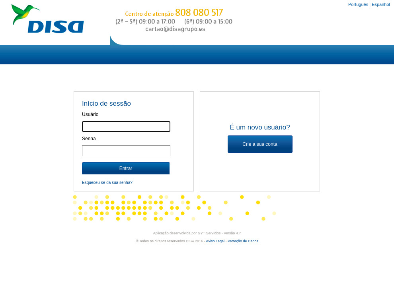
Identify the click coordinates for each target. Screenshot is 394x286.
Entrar (126, 168)
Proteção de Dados (243, 241)
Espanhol (381, 4)
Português (358, 4)
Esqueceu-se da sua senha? (107, 182)
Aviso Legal (215, 241)
